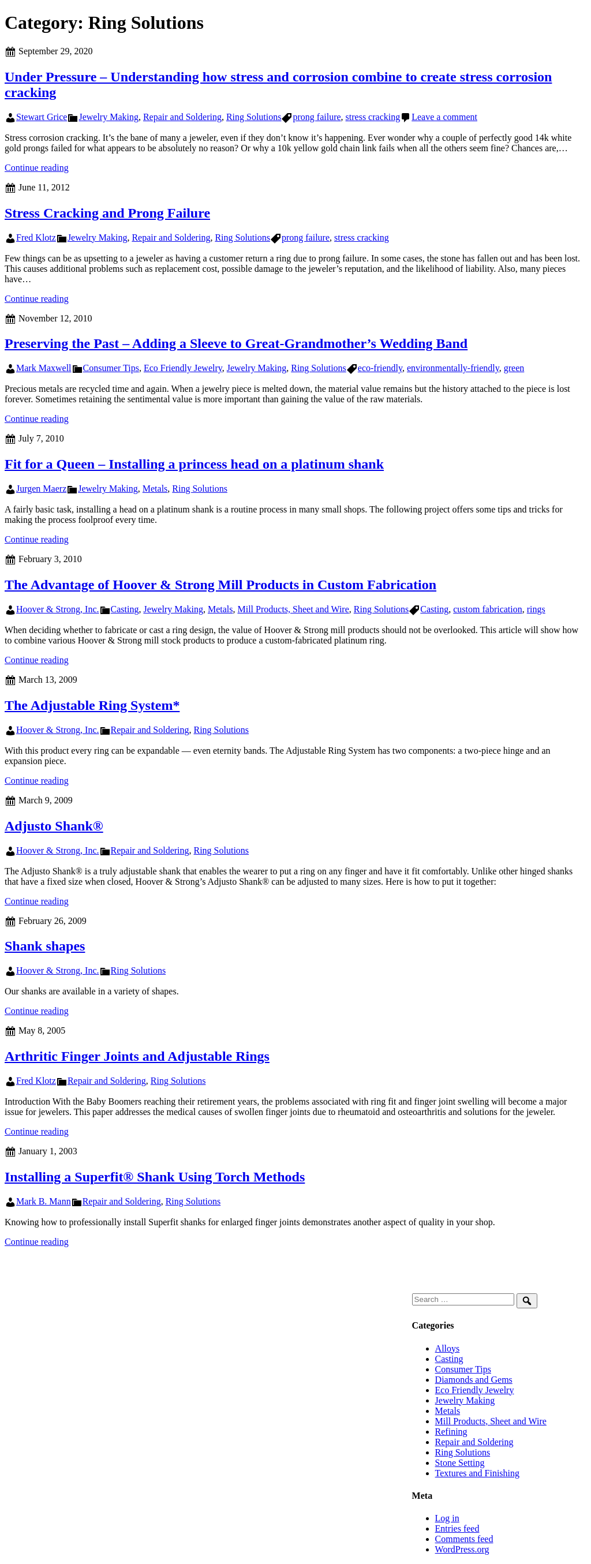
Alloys (447, 1348)
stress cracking (373, 117)
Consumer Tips (111, 368)
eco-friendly (380, 368)
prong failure (317, 117)
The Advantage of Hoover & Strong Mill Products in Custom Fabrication (220, 584)
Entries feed (457, 1528)
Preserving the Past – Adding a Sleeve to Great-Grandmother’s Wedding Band (236, 343)
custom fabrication (487, 609)
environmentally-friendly (453, 368)
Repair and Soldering (182, 117)
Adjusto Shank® (54, 825)
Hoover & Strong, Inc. (57, 609)
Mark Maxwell (44, 368)
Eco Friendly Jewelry (183, 368)
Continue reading (37, 168)
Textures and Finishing (477, 1473)
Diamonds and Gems (474, 1380)
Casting (125, 609)
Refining (451, 1431)
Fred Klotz (36, 237)
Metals (155, 488)
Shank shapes (45, 945)
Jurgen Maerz (41, 488)
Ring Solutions (254, 117)
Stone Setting (460, 1463)
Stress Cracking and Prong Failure (107, 212)
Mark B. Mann (43, 1201)
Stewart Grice (41, 117)
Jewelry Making (108, 117)
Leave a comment (444, 117)
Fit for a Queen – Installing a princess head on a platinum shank (194, 464)
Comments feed (464, 1539)
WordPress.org (462, 1549)
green (514, 368)
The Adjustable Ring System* (92, 705)
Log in (447, 1518)
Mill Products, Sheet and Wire (293, 609)
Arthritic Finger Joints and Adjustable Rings (137, 1056)
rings (536, 609)
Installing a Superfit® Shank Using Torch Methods (155, 1176)
